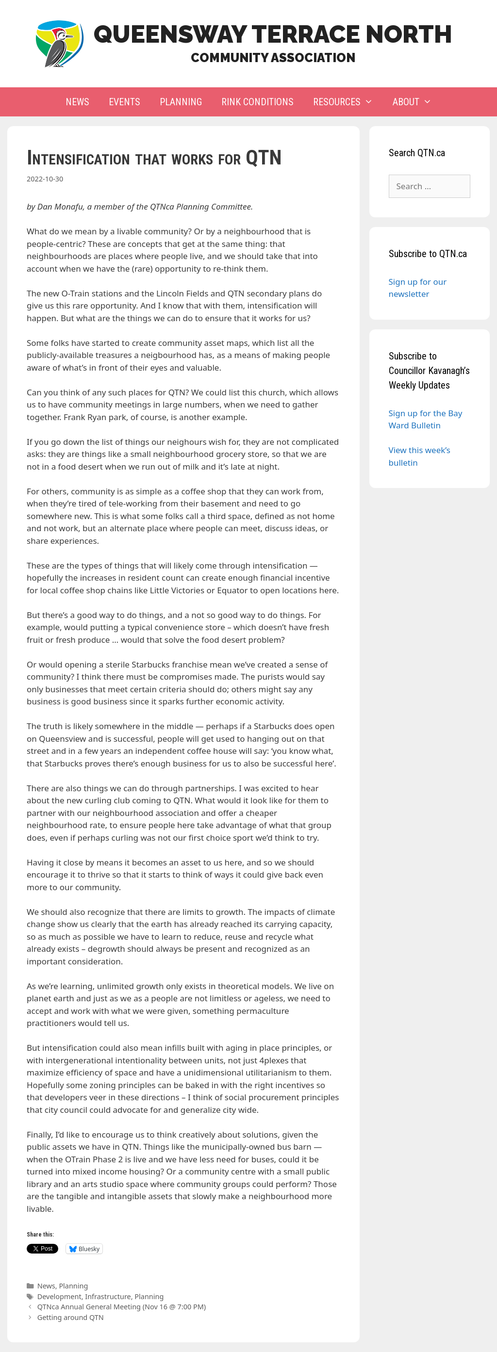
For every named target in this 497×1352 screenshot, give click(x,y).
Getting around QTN (70, 1317)
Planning (181, 102)
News (77, 102)
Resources (348, 101)
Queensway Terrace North (273, 34)
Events (124, 102)
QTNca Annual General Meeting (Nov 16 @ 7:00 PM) (121, 1306)
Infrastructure (108, 1296)
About (417, 101)
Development (59, 1296)
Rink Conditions (257, 102)
